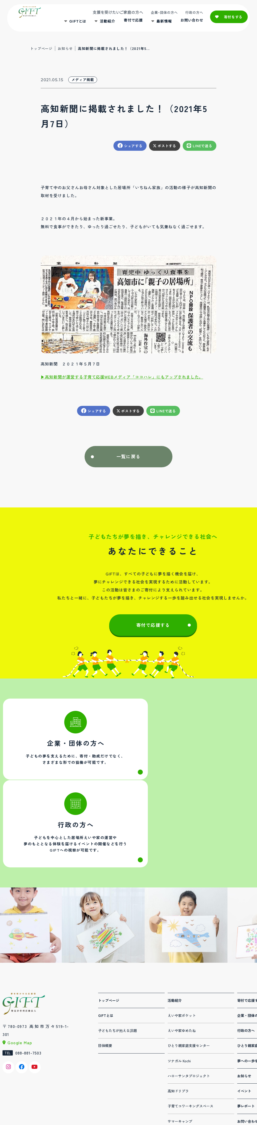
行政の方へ (192, 14)
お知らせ (65, 48)
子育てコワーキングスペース (190, 1031)
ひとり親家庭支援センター (189, 970)
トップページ (41, 48)
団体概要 (105, 970)
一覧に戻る (128, 457)
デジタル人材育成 (182, 1061)
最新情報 (162, 23)
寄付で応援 (131, 22)
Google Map (20, 968)
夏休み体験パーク (182, 1076)
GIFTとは (76, 23)
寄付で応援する (153, 626)
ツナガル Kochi (179, 986)
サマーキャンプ (180, 1046)
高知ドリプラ (178, 1016)
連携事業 (175, 1091)
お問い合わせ (189, 22)
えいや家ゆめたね (182, 955)
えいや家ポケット (182, 940)
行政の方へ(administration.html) (192, 746)
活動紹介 (105, 23)
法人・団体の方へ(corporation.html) (64, 746)
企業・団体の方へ (162, 14)
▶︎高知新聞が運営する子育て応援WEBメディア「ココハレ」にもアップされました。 (122, 377)
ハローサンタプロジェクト (189, 1001)
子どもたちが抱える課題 (117, 955)
